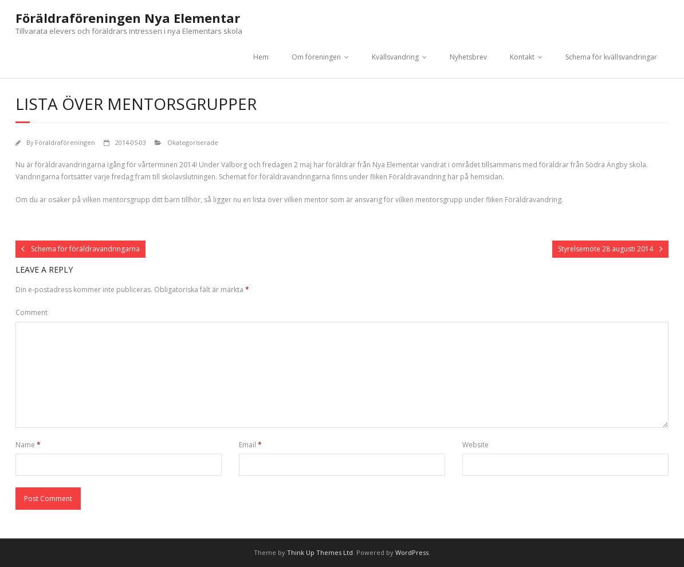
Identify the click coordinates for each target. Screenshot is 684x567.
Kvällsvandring (395, 57)
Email (250, 445)
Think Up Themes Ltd (320, 552)
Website (475, 445)
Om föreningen (316, 57)
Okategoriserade (192, 142)
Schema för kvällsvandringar (611, 57)
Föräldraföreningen (65, 142)
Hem (261, 57)
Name (28, 445)
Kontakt (522, 57)
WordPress (412, 552)
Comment (31, 312)
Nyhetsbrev (468, 57)
